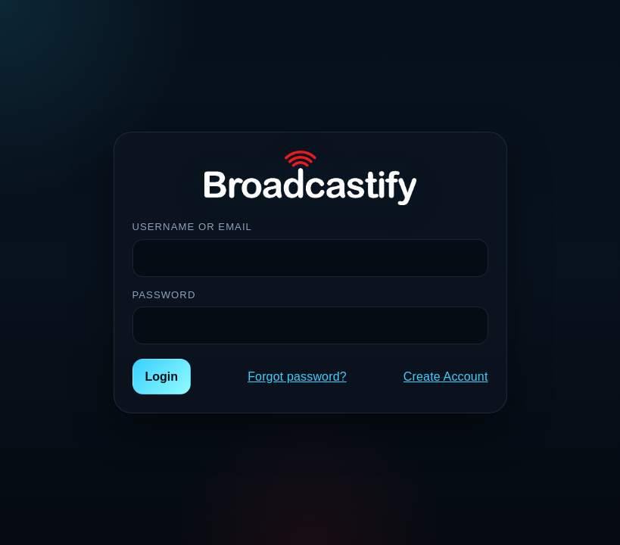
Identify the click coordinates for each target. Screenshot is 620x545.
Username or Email (192, 226)
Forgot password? (297, 376)
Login (162, 376)
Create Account (445, 376)
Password (164, 295)
